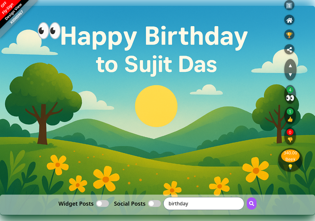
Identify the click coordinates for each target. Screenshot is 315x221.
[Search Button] (252, 203)
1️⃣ (289, 5)
